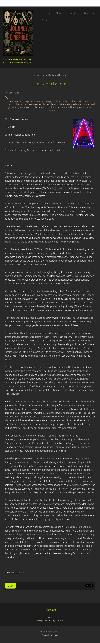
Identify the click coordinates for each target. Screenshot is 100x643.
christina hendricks (16, 104)
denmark (55, 104)
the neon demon (18, 101)
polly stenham (70, 101)
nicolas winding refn (38, 101)
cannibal (87, 107)
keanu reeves (34, 104)
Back (10, 585)
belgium (51, 110)
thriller (46, 104)
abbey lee (55, 107)
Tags (7, 97)
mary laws (55, 101)
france (64, 104)
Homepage (40, 75)
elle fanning (84, 101)
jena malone (25, 107)
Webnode (54, 635)
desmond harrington (71, 107)
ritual (86, 104)
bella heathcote (40, 107)
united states (76, 104)
